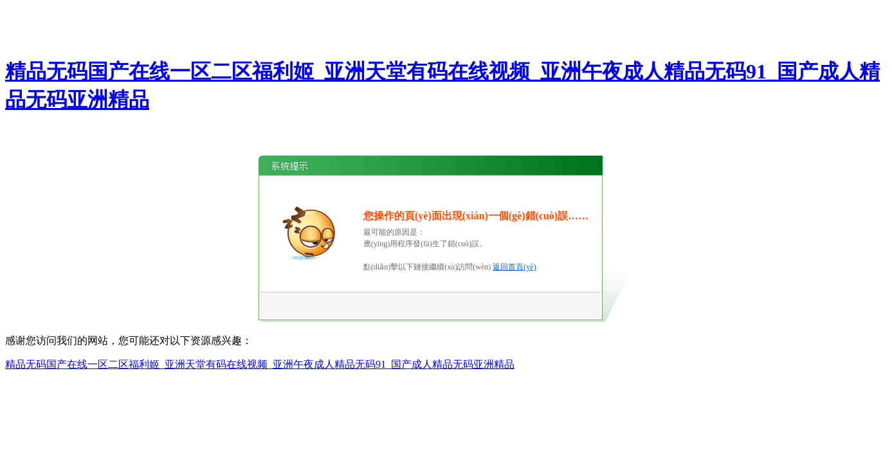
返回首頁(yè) (514, 266)
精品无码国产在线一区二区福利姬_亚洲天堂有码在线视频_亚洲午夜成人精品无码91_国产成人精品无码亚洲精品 (259, 364)
